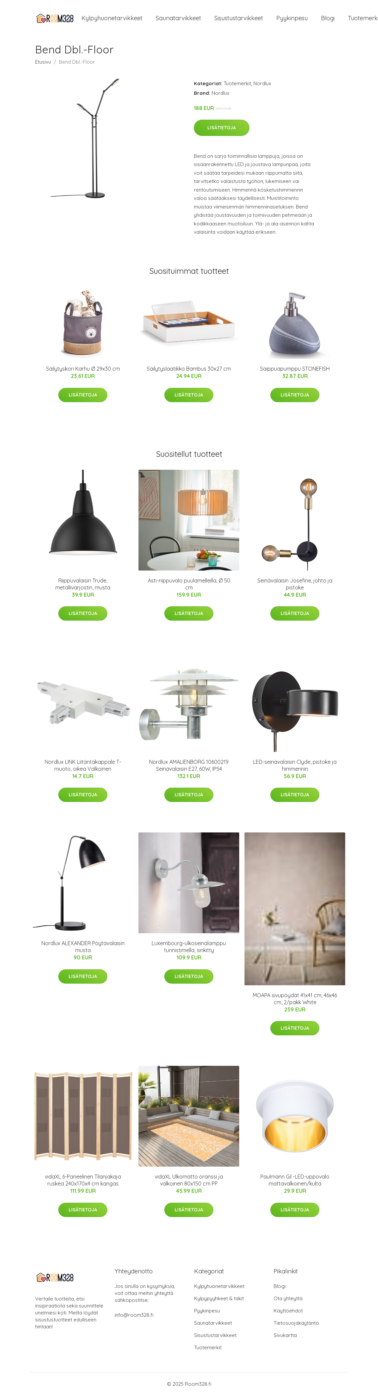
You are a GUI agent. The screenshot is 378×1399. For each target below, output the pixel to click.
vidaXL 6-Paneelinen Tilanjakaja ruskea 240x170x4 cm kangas (83, 1183)
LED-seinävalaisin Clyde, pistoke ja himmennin (295, 768)
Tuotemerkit (237, 87)
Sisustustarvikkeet (238, 20)
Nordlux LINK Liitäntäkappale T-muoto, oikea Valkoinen (83, 768)
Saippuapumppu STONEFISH (295, 372)
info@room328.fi (134, 1318)
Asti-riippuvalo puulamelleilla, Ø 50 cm (189, 587)
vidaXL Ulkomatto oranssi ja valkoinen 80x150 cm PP (189, 1183)
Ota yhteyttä (288, 1302)
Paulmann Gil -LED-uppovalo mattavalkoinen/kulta (294, 1183)
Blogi (328, 20)
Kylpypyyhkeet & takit (219, 1302)
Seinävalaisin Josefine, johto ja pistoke (294, 587)
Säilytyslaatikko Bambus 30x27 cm (189, 372)
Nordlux (262, 87)
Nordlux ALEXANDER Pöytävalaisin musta (83, 950)
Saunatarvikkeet (178, 20)
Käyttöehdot (288, 1314)
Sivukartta (285, 1339)
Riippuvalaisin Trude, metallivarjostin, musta (82, 587)
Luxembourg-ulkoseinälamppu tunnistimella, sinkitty (189, 950)
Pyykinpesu (292, 20)
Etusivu (43, 65)
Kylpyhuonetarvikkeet (111, 20)
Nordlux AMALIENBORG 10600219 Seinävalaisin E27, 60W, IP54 (189, 768)
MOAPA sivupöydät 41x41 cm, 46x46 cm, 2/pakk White (295, 1002)
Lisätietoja (221, 131)
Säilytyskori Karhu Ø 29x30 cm (83, 372)
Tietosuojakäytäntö (296, 1326)
